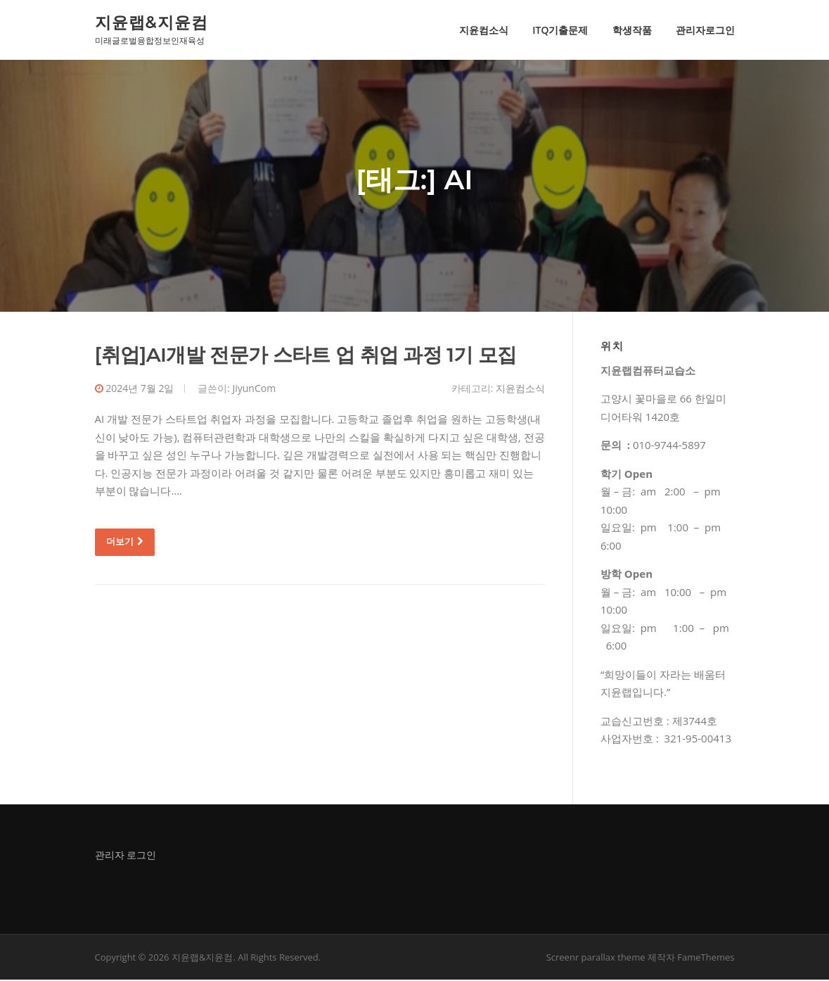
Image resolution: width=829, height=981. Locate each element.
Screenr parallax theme (595, 958)
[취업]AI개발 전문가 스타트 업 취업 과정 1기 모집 (306, 355)
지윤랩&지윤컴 (151, 22)
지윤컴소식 (483, 30)
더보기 (124, 542)
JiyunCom (254, 388)
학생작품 (632, 30)
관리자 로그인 (126, 855)
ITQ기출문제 (560, 30)
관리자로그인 (705, 30)
